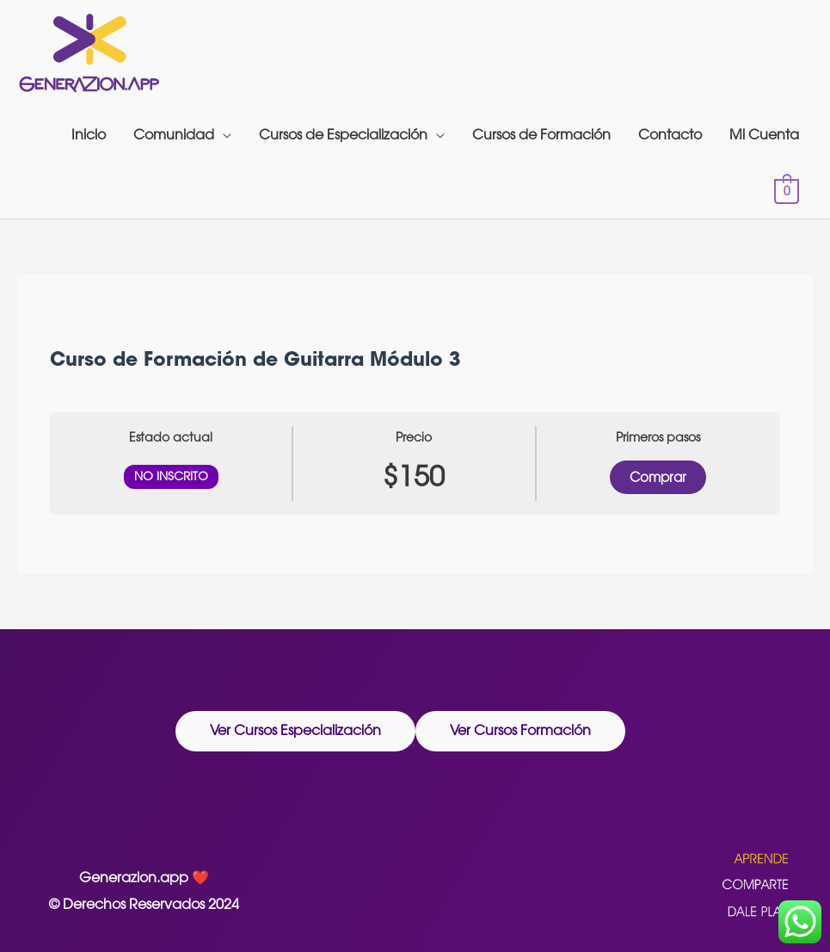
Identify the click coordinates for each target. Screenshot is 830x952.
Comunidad (173, 135)
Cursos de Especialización (343, 135)
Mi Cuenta (764, 135)
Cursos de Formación (541, 135)
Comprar (658, 477)
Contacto (670, 135)
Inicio (88, 135)
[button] (295, 731)
